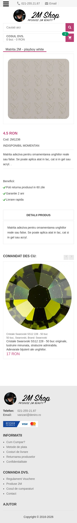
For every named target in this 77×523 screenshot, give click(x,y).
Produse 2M (14, 483)
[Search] (70, 27)
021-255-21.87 (26, 410)
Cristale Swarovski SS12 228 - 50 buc (27, 334)
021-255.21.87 (28, 3)
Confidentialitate (16, 461)
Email (50, 3)
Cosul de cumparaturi (20, 488)
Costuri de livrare (17, 451)
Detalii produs (38, 215)
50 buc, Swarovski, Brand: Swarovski (26, 337)
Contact (11, 493)
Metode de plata (16, 447)
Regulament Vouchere (20, 478)
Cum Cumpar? (15, 442)
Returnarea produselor (20, 456)
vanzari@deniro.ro (29, 414)
